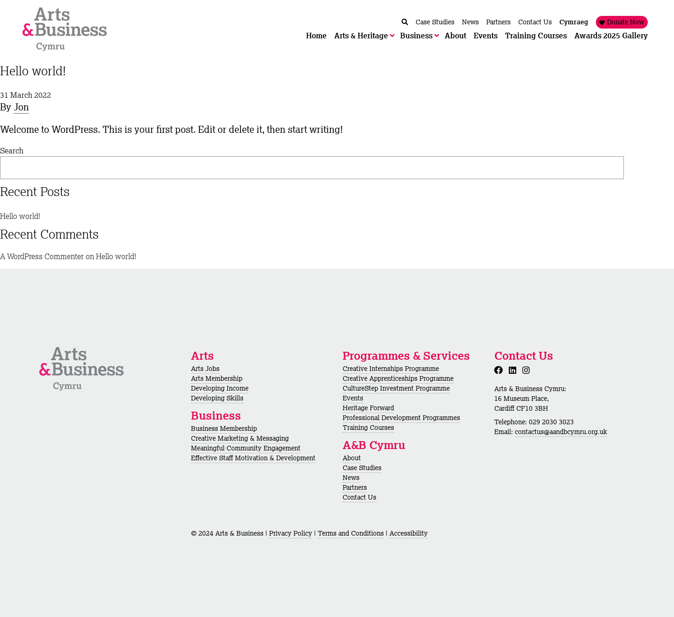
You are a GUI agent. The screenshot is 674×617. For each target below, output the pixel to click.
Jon (21, 107)
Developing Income (220, 388)
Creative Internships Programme (391, 368)
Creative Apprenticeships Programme (398, 378)
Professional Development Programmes (401, 417)
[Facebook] (500, 370)
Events (353, 398)
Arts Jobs (205, 368)
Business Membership (224, 428)
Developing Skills (217, 398)
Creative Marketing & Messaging (240, 438)
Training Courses (368, 427)
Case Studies (362, 467)
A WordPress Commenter (42, 256)
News (351, 477)
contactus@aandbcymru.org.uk (561, 431)
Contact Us (359, 497)
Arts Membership (216, 378)
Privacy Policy (290, 533)
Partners (355, 487)
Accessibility (408, 533)
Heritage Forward (368, 408)
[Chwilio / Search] (405, 22)
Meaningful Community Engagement (245, 448)
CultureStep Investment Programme (396, 388)
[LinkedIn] (514, 370)
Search (11, 150)
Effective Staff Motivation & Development (253, 458)
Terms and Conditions (351, 533)
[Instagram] (528, 370)
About (352, 458)
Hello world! (33, 71)
